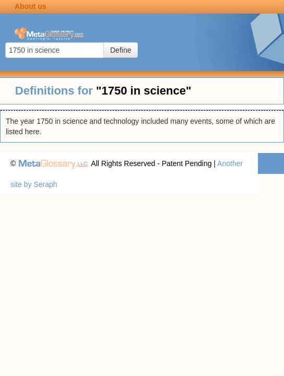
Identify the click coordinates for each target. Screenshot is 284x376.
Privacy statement (197, 205)
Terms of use (253, 205)
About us (30, 6)
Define (120, 50)
